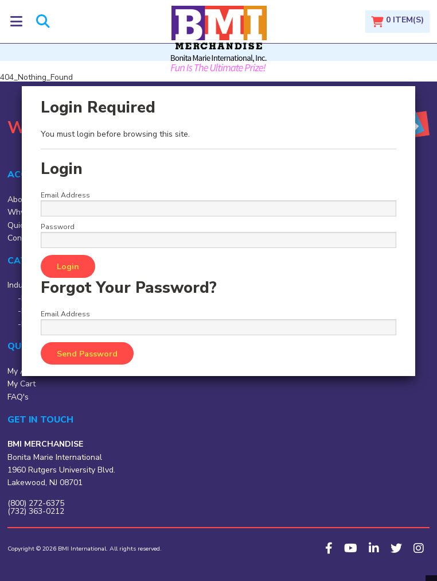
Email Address (65, 195)
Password (58, 226)
